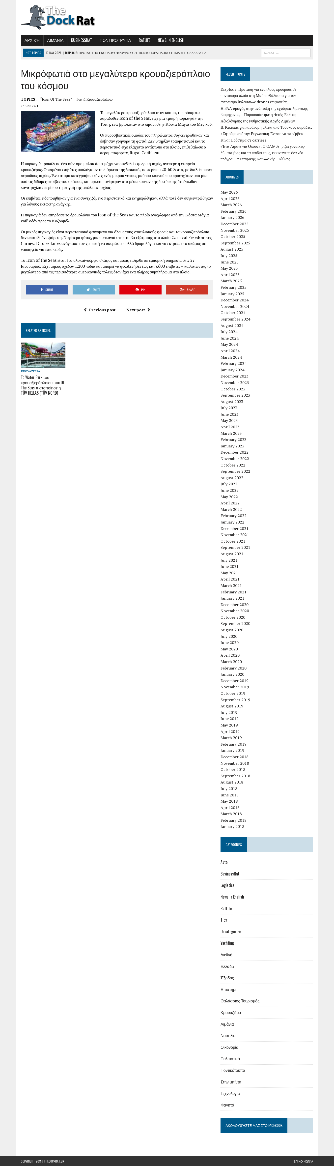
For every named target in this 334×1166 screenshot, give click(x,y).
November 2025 (235, 230)
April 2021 (230, 579)
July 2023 (229, 407)
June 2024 (230, 338)
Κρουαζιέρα (30, 371)
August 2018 (232, 782)
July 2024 (229, 331)
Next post (138, 310)
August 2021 (232, 553)
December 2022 (235, 452)
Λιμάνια (55, 40)
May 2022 (229, 496)
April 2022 (230, 503)
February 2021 (234, 592)
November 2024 (235, 306)
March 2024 (231, 357)
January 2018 (232, 826)
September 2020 (235, 623)
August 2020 (232, 630)
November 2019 (235, 687)
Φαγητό (227, 1105)
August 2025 (232, 249)
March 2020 (231, 661)
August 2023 (232, 401)
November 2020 (235, 610)
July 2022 (229, 484)
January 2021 (232, 598)
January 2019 (232, 750)
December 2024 (235, 300)
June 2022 (230, 490)
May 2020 (229, 649)
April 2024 (230, 350)
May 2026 (229, 192)
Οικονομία (229, 1047)
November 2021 (235, 534)
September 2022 (235, 471)
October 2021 (233, 541)
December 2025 (235, 224)
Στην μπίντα (231, 1082)
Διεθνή (226, 955)
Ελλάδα (227, 966)
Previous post (99, 310)
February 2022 (234, 515)
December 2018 (235, 756)
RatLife (144, 40)
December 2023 (235, 376)
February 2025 (234, 287)
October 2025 (233, 236)
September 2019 (235, 699)
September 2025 (235, 243)
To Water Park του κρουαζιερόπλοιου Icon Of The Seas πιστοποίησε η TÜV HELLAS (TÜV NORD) (42, 385)
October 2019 (233, 693)
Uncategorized (232, 931)
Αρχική (32, 40)
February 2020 (234, 668)
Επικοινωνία (303, 1161)
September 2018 (235, 776)
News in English (171, 40)
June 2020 (230, 642)
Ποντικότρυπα (115, 40)
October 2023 (233, 389)
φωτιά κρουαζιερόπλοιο (94, 99)
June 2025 (230, 262)
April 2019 (230, 731)
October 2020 (233, 617)
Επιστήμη (229, 989)
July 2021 (229, 560)
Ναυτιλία (228, 1035)
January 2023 (232, 446)
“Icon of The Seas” (56, 99)
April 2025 (230, 274)
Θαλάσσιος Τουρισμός (240, 1001)
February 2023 (234, 439)
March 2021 (231, 585)
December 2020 (235, 604)
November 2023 (235, 382)
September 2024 (235, 319)
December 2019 (235, 680)
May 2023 (229, 420)
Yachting (227, 943)
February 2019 (234, 744)
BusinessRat (81, 40)
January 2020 (232, 674)
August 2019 (232, 706)
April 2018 (230, 807)
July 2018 (229, 788)
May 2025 (229, 268)
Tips (224, 920)
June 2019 (230, 718)
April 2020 (230, 655)
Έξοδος (227, 978)
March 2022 (231, 509)
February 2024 (234, 363)
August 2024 (232, 325)
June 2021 (230, 566)
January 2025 (232, 293)
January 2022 (232, 522)
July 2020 (229, 636)
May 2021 (229, 573)
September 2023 (235, 395)
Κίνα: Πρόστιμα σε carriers (243, 140)
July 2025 (229, 255)
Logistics (227, 885)
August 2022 (232, 477)
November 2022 (235, 458)
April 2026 (230, 198)
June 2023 (230, 414)
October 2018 (233, 769)
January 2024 (232, 370)
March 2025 (231, 281)
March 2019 (231, 737)
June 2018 (230, 795)
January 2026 (232, 217)
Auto (224, 862)
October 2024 (233, 312)
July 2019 (229, 712)
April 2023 (230, 427)
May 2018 (229, 801)
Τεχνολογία (230, 1093)
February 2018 (234, 820)
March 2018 (231, 813)
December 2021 (235, 528)
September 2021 (235, 547)
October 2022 (233, 465)
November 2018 (235, 763)
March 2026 (231, 204)
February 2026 (234, 211)
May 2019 (229, 725)
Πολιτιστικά (230, 1058)
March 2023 (231, 433)
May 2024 (229, 344)
